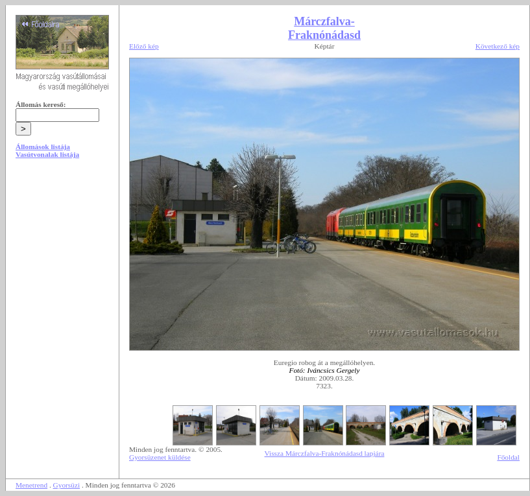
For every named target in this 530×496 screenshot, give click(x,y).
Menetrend (31, 485)
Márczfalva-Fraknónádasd (324, 28)
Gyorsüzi (66, 485)
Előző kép (144, 46)
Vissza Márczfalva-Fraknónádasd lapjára (325, 453)
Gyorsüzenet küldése (160, 457)
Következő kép (498, 46)
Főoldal (508, 457)
